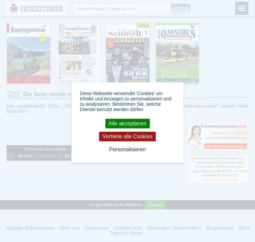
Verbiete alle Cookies (127, 136)
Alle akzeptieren (127, 123)
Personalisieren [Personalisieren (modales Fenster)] (127, 150)
